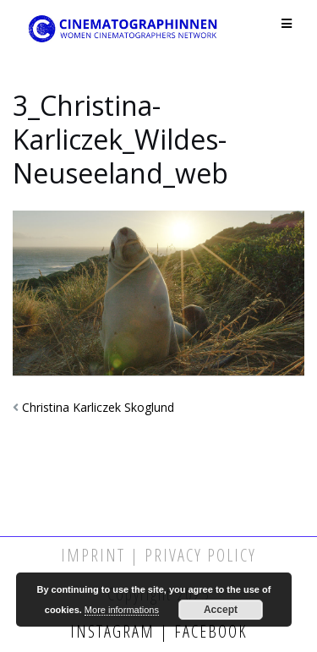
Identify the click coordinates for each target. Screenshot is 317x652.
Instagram (115, 631)
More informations (122, 610)
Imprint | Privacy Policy (158, 555)
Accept (221, 610)
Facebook (208, 631)
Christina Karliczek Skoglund (98, 407)
